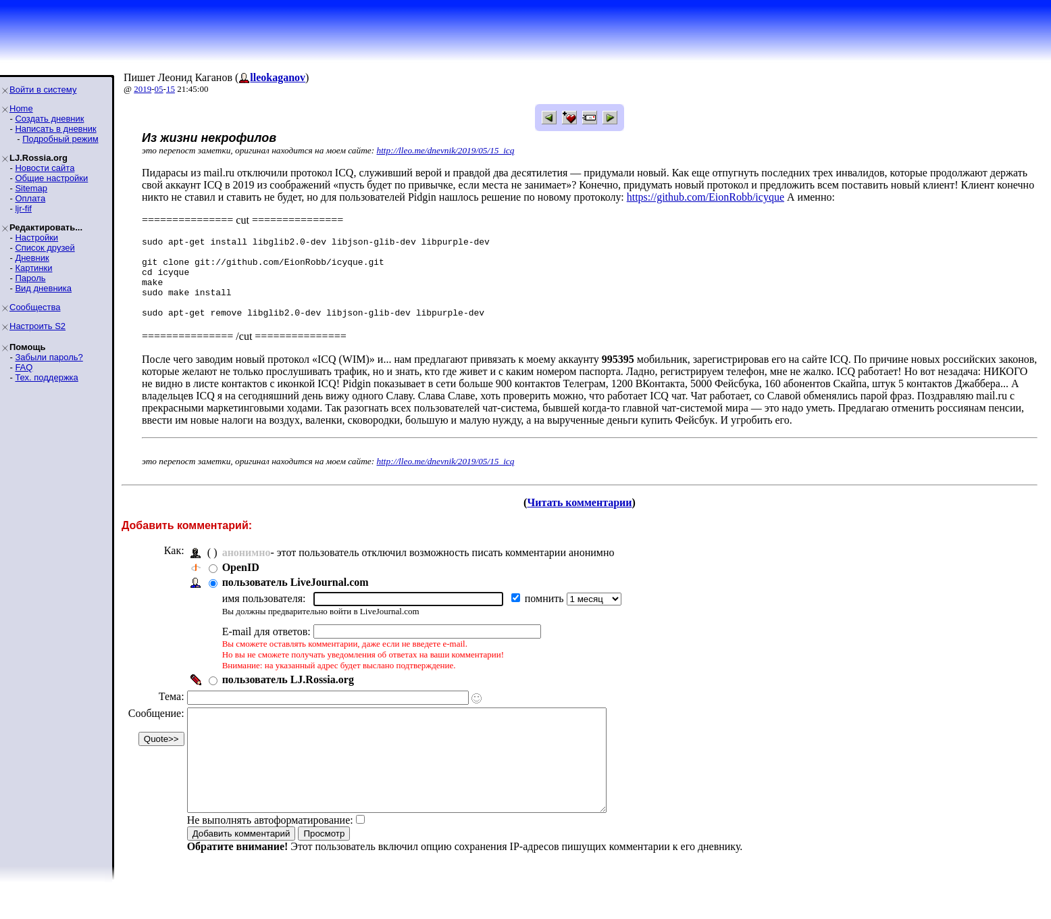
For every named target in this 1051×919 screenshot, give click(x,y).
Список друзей (44, 248)
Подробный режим (60, 139)
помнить (546, 614)
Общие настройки (51, 178)
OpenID (240, 583)
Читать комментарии (579, 518)
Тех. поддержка (46, 377)
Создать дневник (49, 119)
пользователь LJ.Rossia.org (288, 695)
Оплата (30, 198)
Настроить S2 (37, 326)
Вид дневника (43, 288)
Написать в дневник (55, 129)
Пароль (30, 278)
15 (170, 89)
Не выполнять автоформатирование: (270, 856)
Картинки (33, 268)
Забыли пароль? (48, 357)
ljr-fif (23, 208)
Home (21, 108)
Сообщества (35, 307)
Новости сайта (44, 168)
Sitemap (31, 188)
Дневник (32, 258)
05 (159, 89)
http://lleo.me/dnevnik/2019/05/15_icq (446, 150)
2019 (142, 89)
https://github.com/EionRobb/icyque (705, 197)
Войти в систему (42, 89)
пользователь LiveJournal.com (295, 598)
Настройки (36, 237)
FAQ (23, 367)
